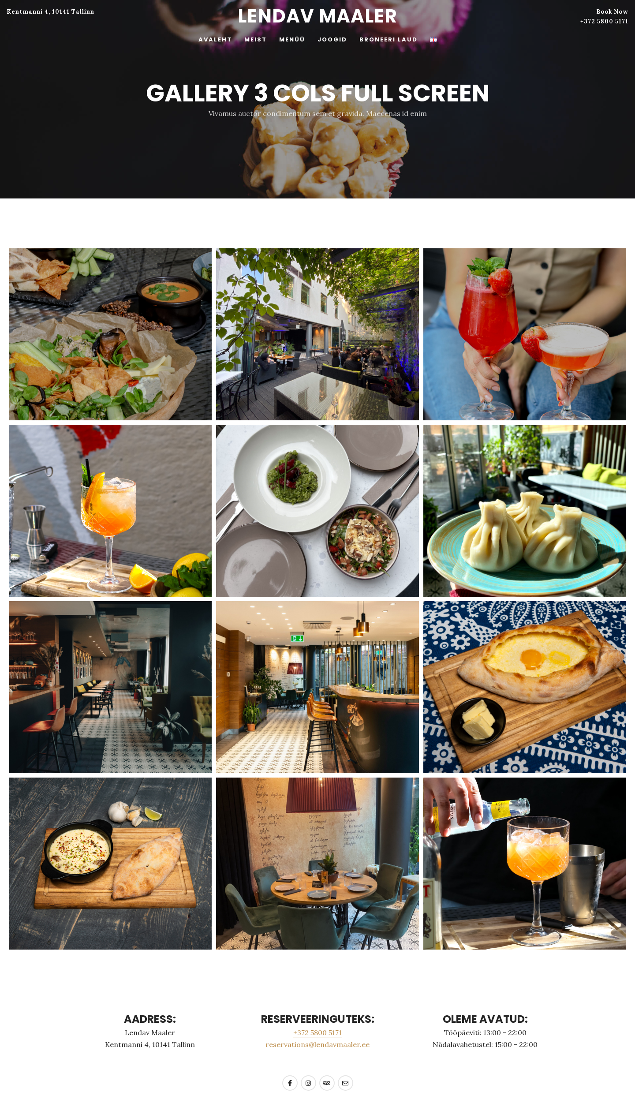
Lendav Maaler (317, 16)
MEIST (255, 39)
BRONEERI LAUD (388, 39)
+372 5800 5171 (604, 21)
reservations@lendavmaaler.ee (317, 1044)
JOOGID (332, 39)
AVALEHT (215, 39)
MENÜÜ (292, 39)
